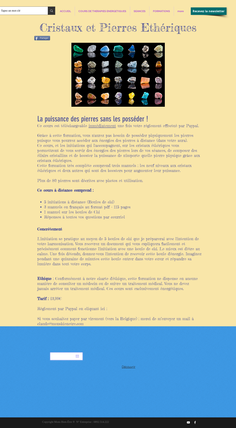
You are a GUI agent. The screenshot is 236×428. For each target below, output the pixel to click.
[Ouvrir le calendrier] (77, 356)
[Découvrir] (128, 366)
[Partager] (42, 38)
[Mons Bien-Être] (195, 422)
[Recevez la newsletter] (209, 11)
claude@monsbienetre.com (60, 323)
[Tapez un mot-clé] (20, 11)
